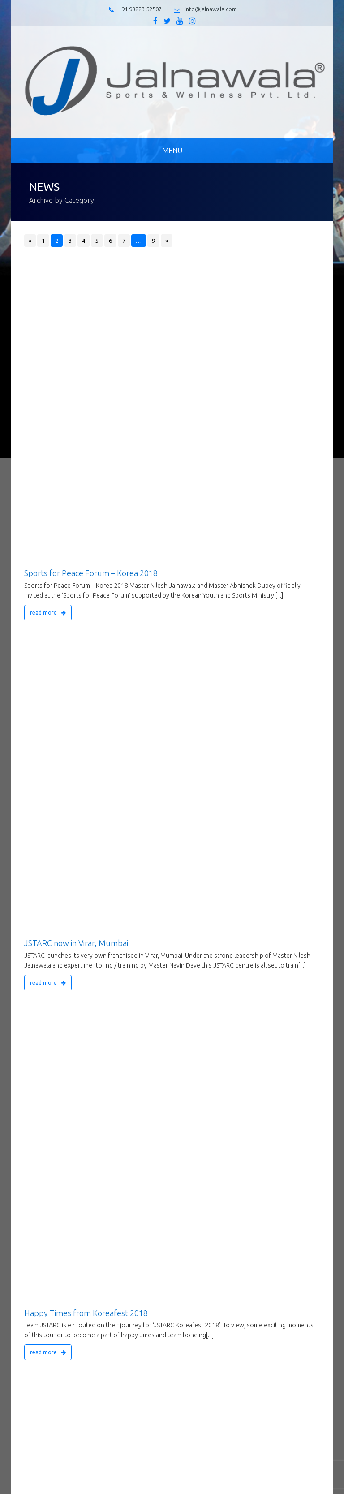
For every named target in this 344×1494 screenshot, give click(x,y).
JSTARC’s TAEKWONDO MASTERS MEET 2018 (106, 628)
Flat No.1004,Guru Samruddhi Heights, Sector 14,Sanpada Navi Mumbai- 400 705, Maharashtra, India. (160, 1411)
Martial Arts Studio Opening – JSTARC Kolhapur (109, 722)
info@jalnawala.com (211, 9)
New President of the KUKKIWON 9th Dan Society (112, 898)
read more (48, 326)
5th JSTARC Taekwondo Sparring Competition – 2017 (118, 1064)
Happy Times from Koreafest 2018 (86, 452)
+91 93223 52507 (140, 9)
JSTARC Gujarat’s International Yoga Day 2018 (105, 535)
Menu (172, 150)
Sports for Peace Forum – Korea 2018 (91, 286)
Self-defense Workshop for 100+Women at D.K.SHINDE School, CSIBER (150, 981)
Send (299, 1300)
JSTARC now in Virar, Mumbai (76, 369)
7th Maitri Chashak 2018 (66, 815)
